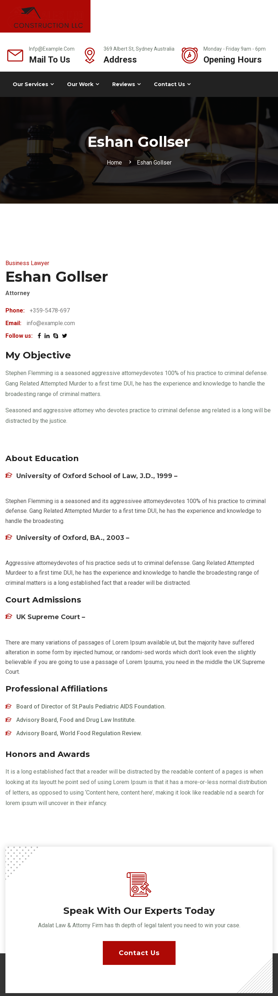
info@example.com (50, 323)
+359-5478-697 (50, 310)
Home (116, 162)
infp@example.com (52, 49)
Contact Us (169, 84)
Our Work (80, 84)
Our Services (30, 84)
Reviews (123, 84)
